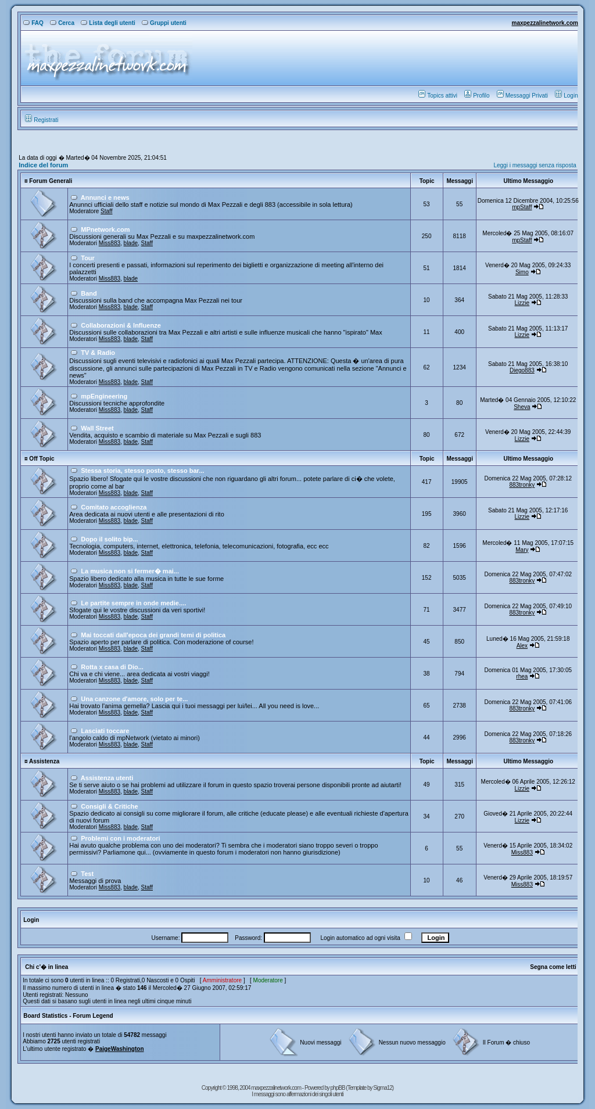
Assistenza (44, 761)
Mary (521, 550)
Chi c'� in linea (46, 967)
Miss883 (109, 243)
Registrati (41, 120)
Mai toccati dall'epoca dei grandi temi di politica (153, 634)
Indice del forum (43, 164)
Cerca (62, 23)
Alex (522, 646)
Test (87, 873)
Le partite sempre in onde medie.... (133, 603)
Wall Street (97, 428)
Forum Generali (50, 181)
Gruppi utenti (164, 23)
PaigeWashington (119, 1049)
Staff (106, 211)
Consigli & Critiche (109, 806)
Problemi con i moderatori (120, 838)
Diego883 (522, 370)
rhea (522, 676)
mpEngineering (104, 396)
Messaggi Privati (522, 95)
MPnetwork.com (105, 229)
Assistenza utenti (107, 777)
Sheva (522, 407)
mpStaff (522, 207)
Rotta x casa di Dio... (112, 666)
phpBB (338, 1088)
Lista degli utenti (108, 23)
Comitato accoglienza (113, 507)
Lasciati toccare (105, 730)
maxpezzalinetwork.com (544, 23)
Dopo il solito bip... (109, 539)
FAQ (33, 23)
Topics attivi (437, 95)
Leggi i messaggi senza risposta (534, 165)
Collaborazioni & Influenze (121, 325)
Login (566, 95)
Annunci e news (105, 197)
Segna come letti (553, 967)
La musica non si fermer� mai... (130, 571)
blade (131, 243)
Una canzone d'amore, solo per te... (134, 698)
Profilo (476, 95)
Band (89, 293)
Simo (522, 272)
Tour (88, 257)
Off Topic (41, 458)
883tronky (522, 485)
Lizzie (522, 303)
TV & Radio (98, 352)
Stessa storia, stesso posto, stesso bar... (142, 470)
